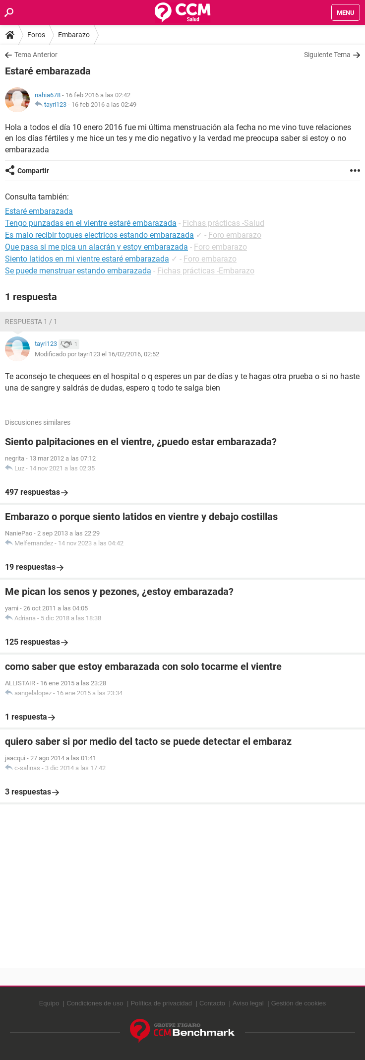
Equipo (49, 1003)
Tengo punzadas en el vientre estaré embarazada (91, 223)
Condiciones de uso (94, 1003)
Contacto (212, 1003)
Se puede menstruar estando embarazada (78, 270)
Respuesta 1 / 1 (31, 322)
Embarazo (74, 35)
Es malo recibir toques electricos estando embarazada (99, 235)
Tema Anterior (36, 55)
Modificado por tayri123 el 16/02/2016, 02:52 (97, 354)
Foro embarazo (234, 235)
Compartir (33, 171)
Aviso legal (248, 1003)
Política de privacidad (161, 1003)
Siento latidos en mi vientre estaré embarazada (87, 259)
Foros (36, 35)
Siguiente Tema (327, 55)
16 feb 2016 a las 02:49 (103, 104)
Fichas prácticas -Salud (223, 223)
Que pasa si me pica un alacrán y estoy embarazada (96, 247)
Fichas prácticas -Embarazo (205, 270)
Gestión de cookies (298, 1003)
